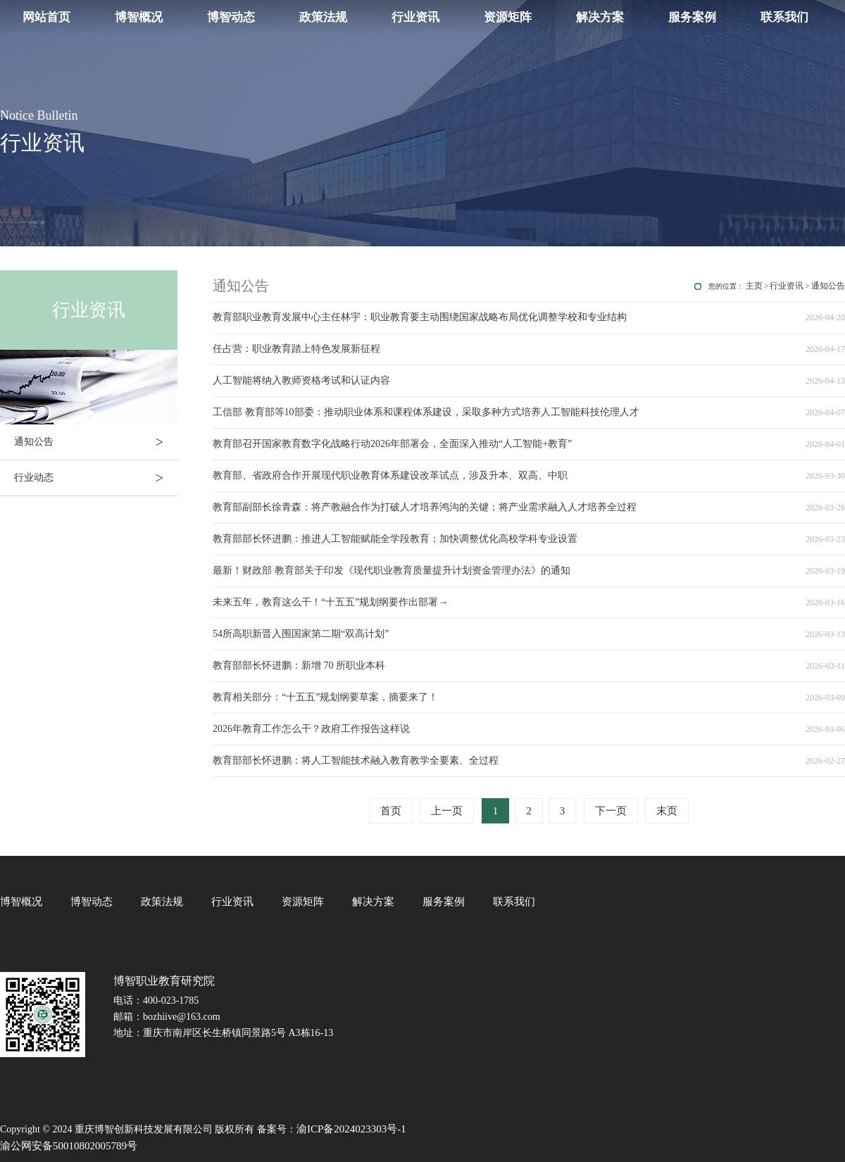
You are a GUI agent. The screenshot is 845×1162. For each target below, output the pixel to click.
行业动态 (95, 477)
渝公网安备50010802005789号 (68, 1145)
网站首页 (46, 17)
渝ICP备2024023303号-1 (351, 1129)
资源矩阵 (508, 17)
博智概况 (139, 17)
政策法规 (323, 17)
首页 (390, 810)
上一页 (447, 810)
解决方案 (600, 17)
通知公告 (95, 442)
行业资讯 (415, 17)
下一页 (611, 810)
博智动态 (231, 17)
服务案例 (692, 17)
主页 (754, 286)
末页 (666, 810)
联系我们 (784, 17)
